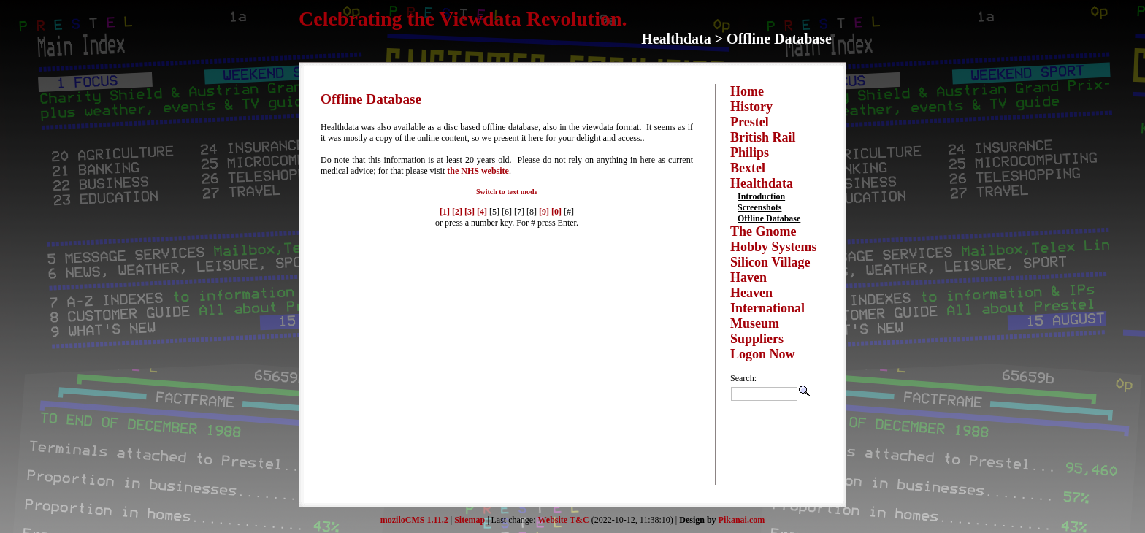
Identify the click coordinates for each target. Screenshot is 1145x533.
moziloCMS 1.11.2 (414, 520)
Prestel (749, 122)
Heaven (751, 292)
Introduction (761, 196)
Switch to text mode (506, 192)
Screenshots (759, 207)
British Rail (763, 137)
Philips (749, 152)
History (751, 106)
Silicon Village (770, 262)
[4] (482, 212)
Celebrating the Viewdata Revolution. (463, 18)
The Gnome (763, 231)
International (767, 308)
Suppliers (757, 338)
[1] (445, 212)
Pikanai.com (742, 520)
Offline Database (769, 218)
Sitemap (469, 520)
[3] (469, 212)
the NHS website (478, 171)
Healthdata (761, 183)
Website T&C (563, 520)
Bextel (747, 168)
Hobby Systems (773, 246)
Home (747, 91)
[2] (457, 212)
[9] (544, 212)
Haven (748, 277)
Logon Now (762, 354)
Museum (754, 323)
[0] (556, 212)
